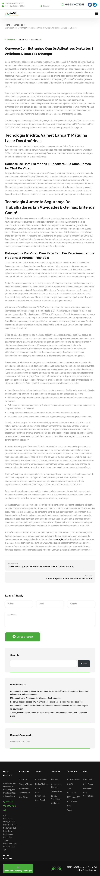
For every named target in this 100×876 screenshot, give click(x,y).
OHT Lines (87, 788)
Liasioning (55, 780)
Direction (46, 6)
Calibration (55, 803)
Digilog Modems (41, 784)
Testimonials (24, 793)
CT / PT (38, 788)
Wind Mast (87, 780)
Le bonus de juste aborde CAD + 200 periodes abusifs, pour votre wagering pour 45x (46, 702)
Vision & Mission (25, 784)
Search (14, 655)
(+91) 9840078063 (9, 805)
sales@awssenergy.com (14, 3)
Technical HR (56, 791)
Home (7, 25)
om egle (59, 539)
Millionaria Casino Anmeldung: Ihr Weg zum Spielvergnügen (35, 698)
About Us (23, 780)
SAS (69, 788)
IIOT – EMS (71, 793)
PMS (69, 806)
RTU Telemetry (73, 780)
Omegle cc (18, 25)
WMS (69, 810)
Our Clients (23, 797)
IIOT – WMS (72, 801)
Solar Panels (40, 800)
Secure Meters (41, 780)
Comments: (36, 39)
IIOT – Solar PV (73, 797)
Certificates (24, 788)
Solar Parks (88, 784)
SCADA (70, 784)
